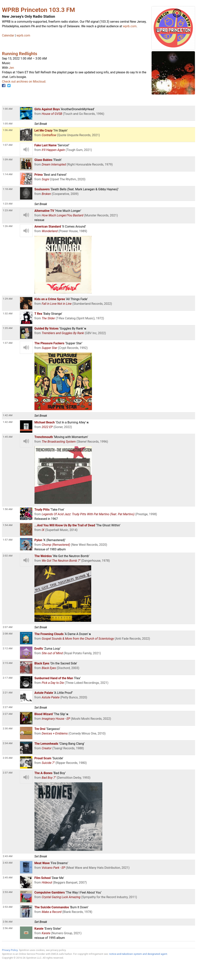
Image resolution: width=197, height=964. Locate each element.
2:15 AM (7, 662)
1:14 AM (7, 174)
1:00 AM (7, 108)
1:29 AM (7, 298)
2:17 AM (7, 677)
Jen (11, 68)
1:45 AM (7, 436)
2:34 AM (7, 743)
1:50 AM (7, 509)
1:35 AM (7, 328)
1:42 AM (7, 421)
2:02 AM (7, 555)
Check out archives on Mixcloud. (24, 81)
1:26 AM (7, 226)
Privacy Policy (10, 950)
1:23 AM (7, 210)
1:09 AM (7, 159)
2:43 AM (7, 862)
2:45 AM (7, 877)
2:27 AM (7, 713)
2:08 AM (7, 633)
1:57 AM (7, 539)
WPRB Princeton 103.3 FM (38, 9)
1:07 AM (7, 144)
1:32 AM (7, 313)
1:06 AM (7, 130)
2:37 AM (7, 772)
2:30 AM (7, 728)
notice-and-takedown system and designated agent (138, 953)
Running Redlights (19, 53)
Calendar (8, 35)
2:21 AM (7, 692)
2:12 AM (7, 648)
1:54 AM (7, 525)
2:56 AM (7, 928)
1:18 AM (7, 188)
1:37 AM (7, 342)
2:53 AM (7, 892)
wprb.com (130, 26)
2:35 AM (7, 757)
